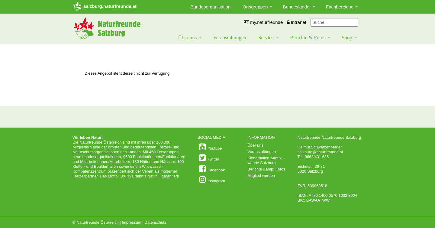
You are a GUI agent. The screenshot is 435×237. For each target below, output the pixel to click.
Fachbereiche (339, 6)
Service (266, 38)
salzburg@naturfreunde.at (320, 152)
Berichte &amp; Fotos (266, 169)
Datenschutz (155, 222)
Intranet (296, 22)
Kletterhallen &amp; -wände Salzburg (265, 160)
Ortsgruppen (255, 6)
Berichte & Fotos (307, 38)
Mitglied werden (261, 175)
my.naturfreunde (263, 22)
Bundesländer (297, 6)
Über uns (187, 38)
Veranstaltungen (229, 38)
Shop (347, 38)
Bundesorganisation (211, 6)
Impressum (131, 222)
